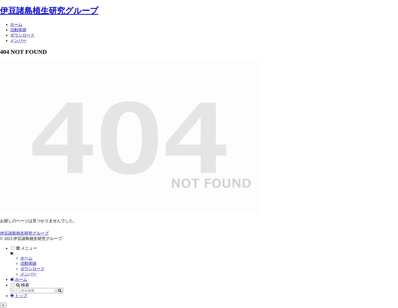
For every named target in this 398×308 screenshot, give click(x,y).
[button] (59, 290)
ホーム (26, 258)
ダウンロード (32, 269)
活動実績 (28, 263)
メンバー (28, 274)
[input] (32, 290)
